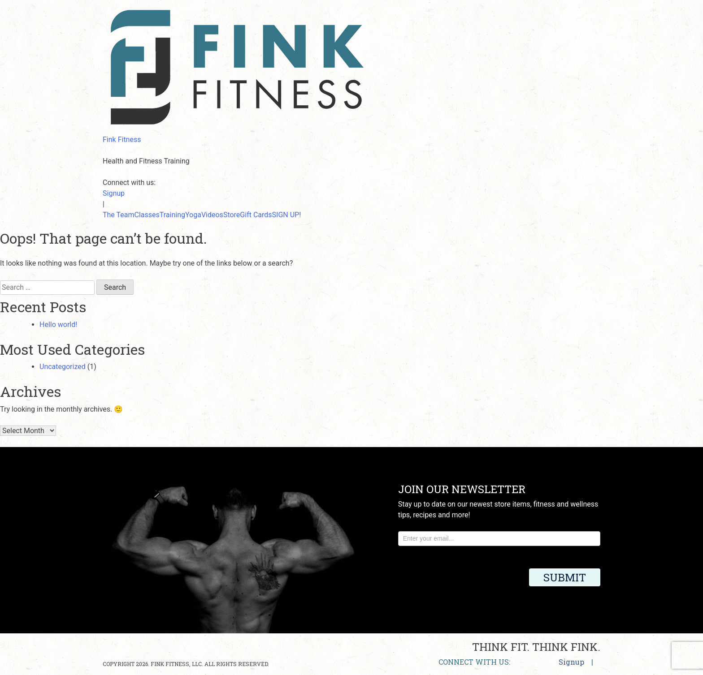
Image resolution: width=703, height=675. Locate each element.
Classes (147, 215)
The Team (119, 215)
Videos (212, 215)
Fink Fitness (122, 139)
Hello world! (58, 324)
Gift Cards (256, 215)
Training (172, 215)
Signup (114, 193)
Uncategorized (62, 366)
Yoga (193, 215)
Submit (564, 577)
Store (231, 215)
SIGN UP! (286, 215)
